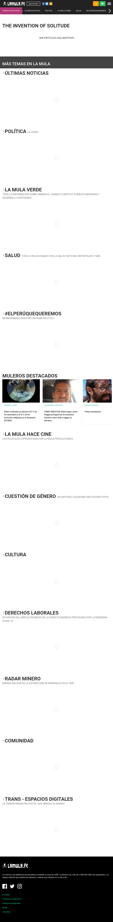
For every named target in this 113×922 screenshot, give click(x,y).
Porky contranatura (93, 411)
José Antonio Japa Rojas (53, 405)
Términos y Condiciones (11, 899)
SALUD (78, 11)
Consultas (6, 912)
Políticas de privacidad (11, 903)
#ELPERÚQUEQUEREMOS (96, 11)
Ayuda (4, 907)
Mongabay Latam (10, 405)
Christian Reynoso (91, 405)
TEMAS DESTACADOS (11, 11)
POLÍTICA (49, 11)
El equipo (6, 895)
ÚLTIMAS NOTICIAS (32, 11)
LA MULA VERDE (64, 11)
